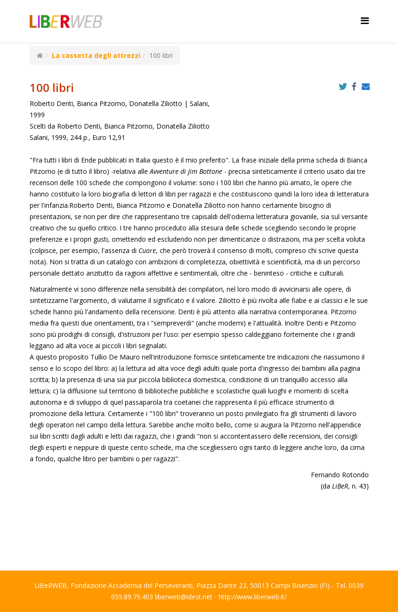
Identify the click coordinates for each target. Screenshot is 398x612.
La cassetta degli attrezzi (96, 55)
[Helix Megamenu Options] (365, 20)
